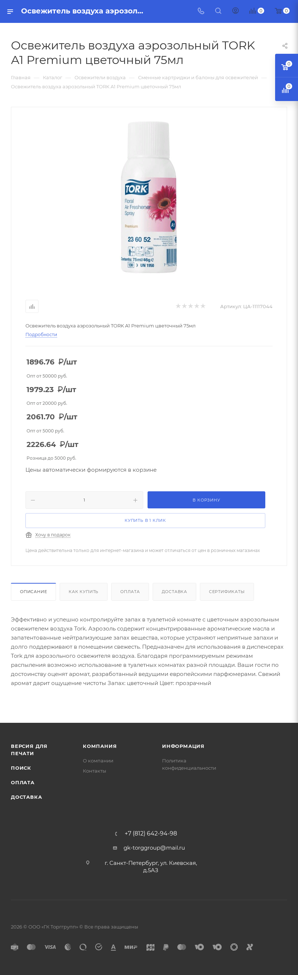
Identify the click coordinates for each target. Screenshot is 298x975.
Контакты (94, 771)
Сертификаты (227, 591)
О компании (98, 761)
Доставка (174, 591)
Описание (33, 591)
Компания (100, 746)
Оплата (130, 591)
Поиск (21, 768)
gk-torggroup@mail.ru (154, 847)
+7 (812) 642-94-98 (151, 834)
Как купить (83, 591)
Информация (183, 746)
